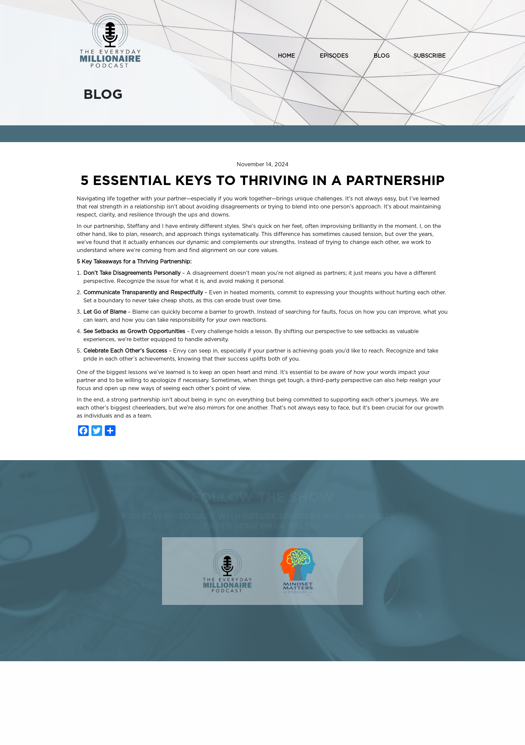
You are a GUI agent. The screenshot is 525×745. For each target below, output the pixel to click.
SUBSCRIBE (430, 56)
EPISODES (334, 56)
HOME (286, 56)
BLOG (382, 56)
